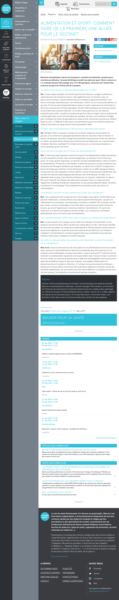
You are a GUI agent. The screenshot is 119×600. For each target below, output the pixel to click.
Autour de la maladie (25, 29)
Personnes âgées (23, 83)
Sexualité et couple (24, 104)
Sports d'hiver (21, 223)
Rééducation (20, 213)
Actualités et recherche (21, 9)
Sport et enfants (22, 218)
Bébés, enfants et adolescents (23, 36)
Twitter (94, 573)
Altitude (18, 126)
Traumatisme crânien (24, 228)
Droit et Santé (6, 71)
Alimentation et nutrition (22, 22)
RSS (93, 583)
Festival (6, 98)
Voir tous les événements (106, 438)
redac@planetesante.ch (99, 591)
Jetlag (17, 172)
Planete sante (6, 9)
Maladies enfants (6, 48)
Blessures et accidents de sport (24, 132)
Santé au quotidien (24, 99)
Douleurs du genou (23, 162)
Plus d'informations (59, 556)
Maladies (6, 37)
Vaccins (18, 233)
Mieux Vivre (6, 85)
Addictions (20, 16)
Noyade (18, 192)
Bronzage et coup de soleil (23, 145)
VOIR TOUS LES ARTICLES (53, 323)
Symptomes (6, 60)
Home (43, 14)
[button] (95, 39)
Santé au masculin (23, 94)
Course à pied (21, 152)
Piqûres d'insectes (23, 197)
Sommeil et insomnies (20, 111)
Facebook (95, 568)
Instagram (96, 578)
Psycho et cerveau (23, 88)
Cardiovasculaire (23, 48)
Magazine (6, 26)
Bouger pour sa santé (24, 139)
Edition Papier (21, 2)
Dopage (18, 157)
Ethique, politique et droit (24, 55)
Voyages (18, 238)
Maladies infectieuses (24, 182)
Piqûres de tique (22, 203)
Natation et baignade (24, 187)
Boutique (75, 8)
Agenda (63, 4)
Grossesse (20, 61)
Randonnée (20, 208)
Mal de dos (19, 177)
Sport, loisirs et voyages (22, 119)
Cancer (18, 43)
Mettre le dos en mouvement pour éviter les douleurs (69, 450)
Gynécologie (20, 67)
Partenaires (84, 4)
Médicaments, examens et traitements (21, 75)
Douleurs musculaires (24, 167)
